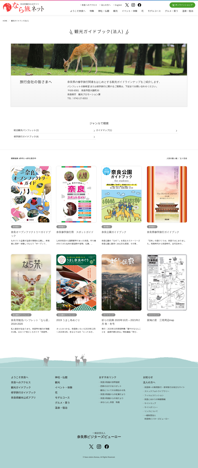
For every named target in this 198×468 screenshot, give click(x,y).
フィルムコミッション (154, 395)
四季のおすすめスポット (111, 386)
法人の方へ (106, 5)
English (118, 5)
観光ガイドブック (21, 387)
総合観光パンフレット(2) (26, 130)
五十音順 (183, 158)
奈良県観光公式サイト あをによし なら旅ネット (23, 7)
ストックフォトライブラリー (156, 391)
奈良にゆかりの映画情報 (155, 399)
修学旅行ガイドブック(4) (26, 136)
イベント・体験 (129, 10)
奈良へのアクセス (89, 5)
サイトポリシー (151, 407)
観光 (115, 10)
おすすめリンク (107, 377)
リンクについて (151, 411)
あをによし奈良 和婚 (110, 402)
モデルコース (154, 10)
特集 (92, 10)
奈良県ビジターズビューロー (99, 435)
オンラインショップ (184, 4)
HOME (5, 20)
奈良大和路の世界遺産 (110, 382)
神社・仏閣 (103, 10)
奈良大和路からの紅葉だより (112, 394)
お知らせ (148, 377)
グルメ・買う (171, 10)
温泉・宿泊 (187, 10)
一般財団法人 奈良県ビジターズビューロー (156, 417)
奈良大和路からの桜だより (111, 398)
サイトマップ (150, 403)
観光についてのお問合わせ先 (112, 390)
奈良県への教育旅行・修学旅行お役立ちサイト (164, 387)
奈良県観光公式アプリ (23, 397)
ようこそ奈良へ (78, 10)
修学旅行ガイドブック (23, 392)
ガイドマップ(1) (104, 130)
